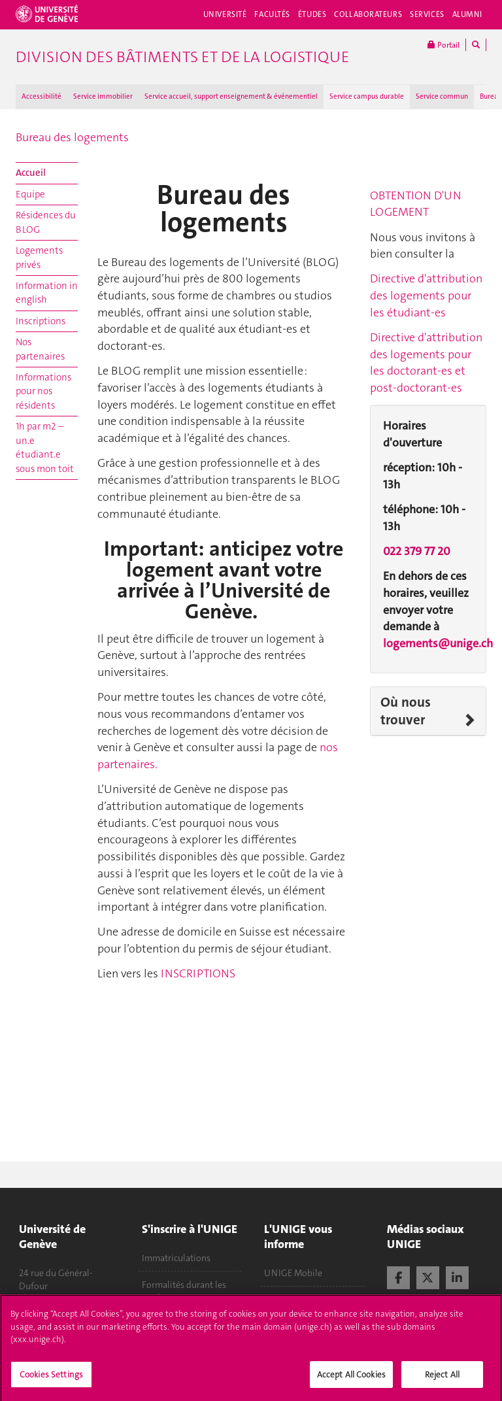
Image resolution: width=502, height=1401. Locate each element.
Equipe (30, 194)
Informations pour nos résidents (43, 391)
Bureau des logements (72, 137)
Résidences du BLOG (46, 222)
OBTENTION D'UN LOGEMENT (415, 204)
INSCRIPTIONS (198, 973)
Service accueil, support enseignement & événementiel (231, 96)
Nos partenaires (40, 348)
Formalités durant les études (184, 1291)
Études (312, 14)
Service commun (442, 96)
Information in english (47, 292)
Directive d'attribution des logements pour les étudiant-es (426, 295)
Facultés (272, 14)
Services (427, 14)
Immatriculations (176, 1258)
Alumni (467, 14)
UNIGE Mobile (293, 1273)
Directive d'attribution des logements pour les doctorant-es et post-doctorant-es (426, 362)
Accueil (31, 172)
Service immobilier (103, 96)
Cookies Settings (51, 1378)
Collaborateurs (368, 14)
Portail (443, 44)
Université (225, 14)
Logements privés (39, 257)
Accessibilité (41, 96)
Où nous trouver (405, 711)
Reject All (442, 1378)
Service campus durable (366, 96)
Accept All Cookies (351, 1378)
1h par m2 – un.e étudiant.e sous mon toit (45, 447)
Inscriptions (40, 321)
